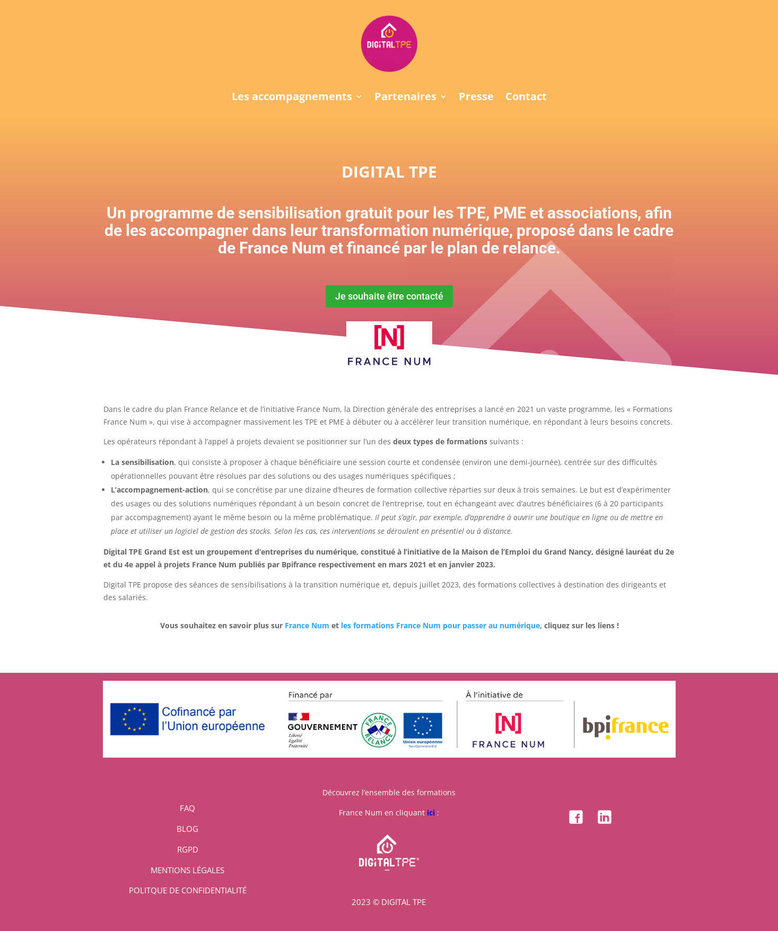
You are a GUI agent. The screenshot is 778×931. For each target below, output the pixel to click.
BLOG (187, 828)
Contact (526, 98)
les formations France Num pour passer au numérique (440, 625)
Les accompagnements (292, 98)
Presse (476, 98)
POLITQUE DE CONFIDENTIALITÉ (188, 890)
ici (431, 812)
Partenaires (405, 98)
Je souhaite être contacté (389, 296)
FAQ (187, 808)
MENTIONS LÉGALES (187, 870)
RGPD (187, 849)
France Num (307, 625)
